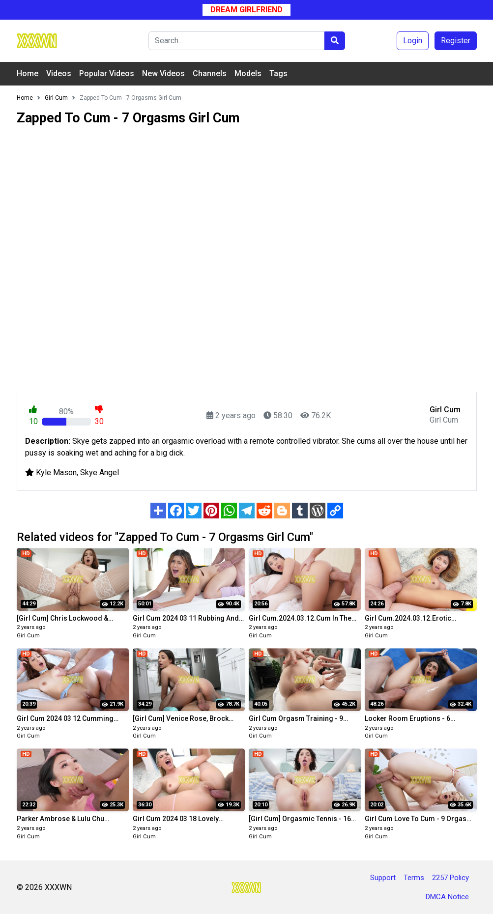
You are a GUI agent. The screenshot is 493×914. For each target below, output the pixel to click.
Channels (210, 73)
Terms (414, 877)
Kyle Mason (56, 472)
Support (383, 877)
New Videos (163, 73)
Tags (278, 73)
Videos (58, 73)
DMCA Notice (447, 896)
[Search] (236, 40)
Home (27, 73)
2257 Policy (450, 877)
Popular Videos (106, 73)
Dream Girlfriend (246, 9)
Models (247, 73)
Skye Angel (99, 472)
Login (412, 40)
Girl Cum (28, 635)
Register (455, 40)
